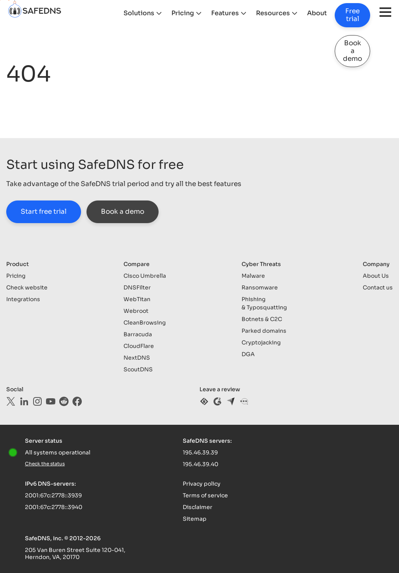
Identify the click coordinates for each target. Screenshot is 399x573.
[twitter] (11, 401)
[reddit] (64, 401)
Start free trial (44, 212)
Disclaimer (197, 507)
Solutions (139, 13)
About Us (376, 275)
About (317, 13)
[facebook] (77, 401)
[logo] (61, 13)
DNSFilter (137, 287)
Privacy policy (202, 483)
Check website (27, 287)
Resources (273, 13)
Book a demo (352, 51)
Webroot (136, 310)
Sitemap (195, 518)
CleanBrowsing (145, 322)
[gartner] (244, 401)
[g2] (217, 401)
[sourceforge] (204, 401)
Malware (253, 275)
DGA (248, 354)
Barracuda (138, 334)
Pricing (182, 13)
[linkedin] (24, 401)
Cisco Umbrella (145, 275)
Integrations (23, 299)
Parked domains (264, 330)
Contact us (378, 287)
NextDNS (137, 357)
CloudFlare (139, 345)
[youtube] (50, 401)
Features (225, 13)
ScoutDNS (138, 369)
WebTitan (137, 299)
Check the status (45, 464)
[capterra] (230, 401)
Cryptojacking (261, 342)
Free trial (352, 15)
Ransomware (260, 287)
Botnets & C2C (262, 319)
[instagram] (37, 401)
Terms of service (205, 495)
